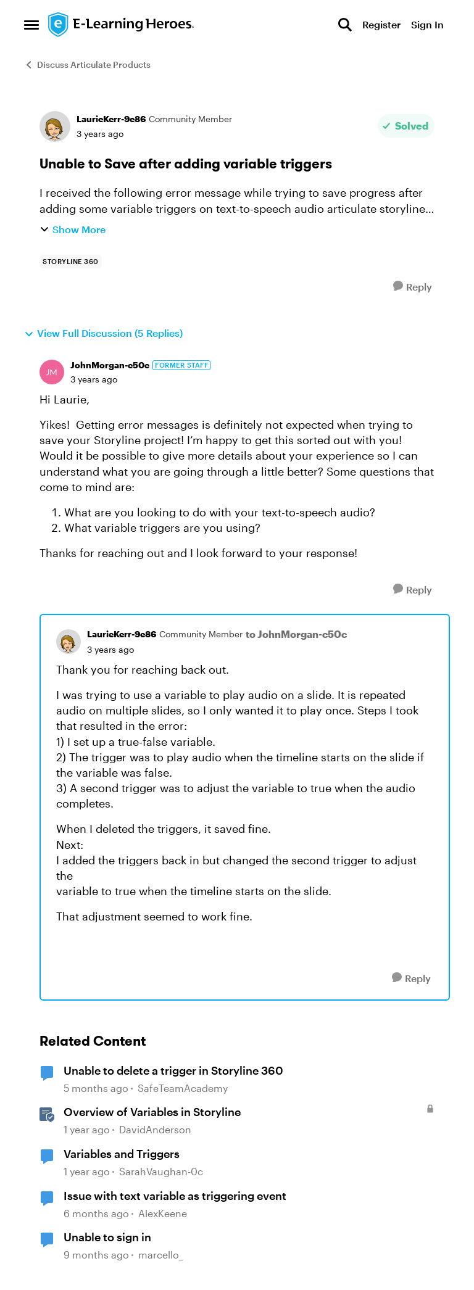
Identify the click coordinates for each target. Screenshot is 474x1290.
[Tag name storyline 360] (71, 261)
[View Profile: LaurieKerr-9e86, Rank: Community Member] (55, 126)
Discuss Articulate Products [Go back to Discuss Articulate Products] (87, 64)
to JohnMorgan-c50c (296, 634)
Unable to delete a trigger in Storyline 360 (173, 1070)
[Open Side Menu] (31, 24)
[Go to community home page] (121, 24)
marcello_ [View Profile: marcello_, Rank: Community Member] (160, 1254)
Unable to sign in (107, 1237)
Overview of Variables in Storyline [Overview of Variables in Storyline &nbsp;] (152, 1111)
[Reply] (412, 287)
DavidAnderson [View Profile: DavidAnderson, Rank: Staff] (155, 1130)
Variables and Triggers (122, 1153)
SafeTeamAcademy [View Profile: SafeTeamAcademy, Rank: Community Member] (183, 1088)
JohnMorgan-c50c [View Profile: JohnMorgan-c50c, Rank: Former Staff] (109, 365)
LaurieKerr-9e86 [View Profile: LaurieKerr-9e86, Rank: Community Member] (111, 119)
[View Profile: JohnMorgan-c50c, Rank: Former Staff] (52, 372)
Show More (73, 229)
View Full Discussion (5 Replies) (103, 333)
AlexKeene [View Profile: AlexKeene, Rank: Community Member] (162, 1213)
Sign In (427, 24)
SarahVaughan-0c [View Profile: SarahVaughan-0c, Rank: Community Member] (161, 1171)
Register (381, 24)
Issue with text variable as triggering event (175, 1195)
